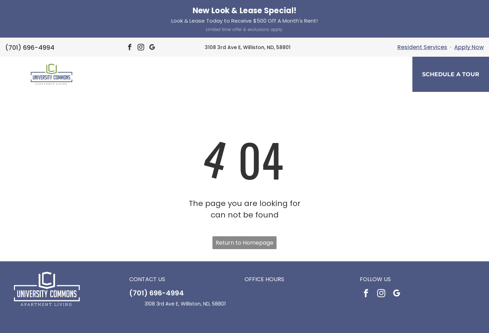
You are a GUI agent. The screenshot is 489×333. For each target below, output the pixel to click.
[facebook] (366, 256)
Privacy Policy (209, 322)
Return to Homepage (244, 205)
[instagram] (381, 256)
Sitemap (284, 322)
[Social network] (234, 308)
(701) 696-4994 (156, 255)
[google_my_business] (396, 256)
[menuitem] (184, 38)
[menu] (15, 37)
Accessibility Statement (249, 322)
